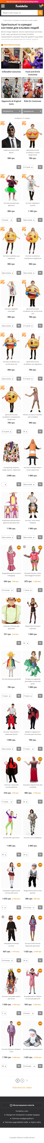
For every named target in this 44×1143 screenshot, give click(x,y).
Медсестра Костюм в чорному (32, 627)
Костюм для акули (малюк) (32, 1049)
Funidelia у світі (22, 1111)
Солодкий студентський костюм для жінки (11, 891)
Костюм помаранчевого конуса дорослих (33, 468)
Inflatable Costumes (11, 71)
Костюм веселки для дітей (11, 679)
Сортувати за (8, 111)
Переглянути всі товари (22, 1087)
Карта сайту (36, 1122)
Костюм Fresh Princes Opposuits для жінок (32, 944)
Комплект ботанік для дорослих (11, 627)
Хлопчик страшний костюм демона (11, 786)
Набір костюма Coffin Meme (11, 151)
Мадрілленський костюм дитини (33, 891)
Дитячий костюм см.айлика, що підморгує (33, 363)
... (1, 20)
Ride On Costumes (32, 101)
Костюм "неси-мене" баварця (32, 521)
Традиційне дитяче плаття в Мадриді (11, 574)
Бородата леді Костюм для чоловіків (32, 786)
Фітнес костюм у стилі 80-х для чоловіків (32, 416)
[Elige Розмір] (28, 167)
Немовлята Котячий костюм (11, 944)
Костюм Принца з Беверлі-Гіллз (11, 1050)
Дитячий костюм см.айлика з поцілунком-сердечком (11, 417)
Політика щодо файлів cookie (16, 1122)
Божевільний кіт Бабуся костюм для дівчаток (32, 997)
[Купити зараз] (19, 167)
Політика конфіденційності (23, 1118)
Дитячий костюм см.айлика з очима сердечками (33, 152)
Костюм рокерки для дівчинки (11, 204)
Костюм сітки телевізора (33, 838)
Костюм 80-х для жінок (11, 838)
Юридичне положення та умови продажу (23, 1115)
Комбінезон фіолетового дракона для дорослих (11, 521)
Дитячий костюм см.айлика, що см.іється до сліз (32, 311)
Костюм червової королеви (11, 310)
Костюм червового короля (33, 204)
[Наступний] (27, 1081)
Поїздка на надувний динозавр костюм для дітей (33, 681)
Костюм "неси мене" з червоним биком (11, 733)
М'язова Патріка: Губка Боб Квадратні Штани (32, 574)
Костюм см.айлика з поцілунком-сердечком (32, 257)
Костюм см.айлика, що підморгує (11, 257)
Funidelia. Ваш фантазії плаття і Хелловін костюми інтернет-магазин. (21, 6)
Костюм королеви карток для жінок (11, 997)
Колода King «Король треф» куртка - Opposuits (11, 468)
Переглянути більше (12, 45)
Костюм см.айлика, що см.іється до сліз (11, 363)
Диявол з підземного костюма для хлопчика (32, 733)
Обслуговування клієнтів (22, 1105)
